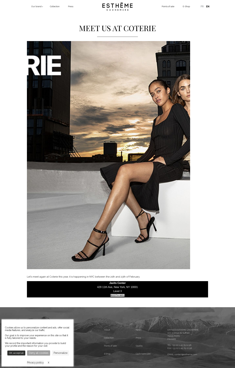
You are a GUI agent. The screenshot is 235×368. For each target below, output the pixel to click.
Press (70, 6)
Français (202, 6)
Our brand (36, 6)
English (207, 6)
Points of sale (168, 6)
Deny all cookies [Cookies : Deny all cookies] (38, 352)
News (138, 348)
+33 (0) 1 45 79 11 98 (181, 363)
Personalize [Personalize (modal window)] (60, 352)
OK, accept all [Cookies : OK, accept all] (16, 353)
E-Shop (186, 6)
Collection (55, 6)
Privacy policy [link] (35, 362)
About (107, 348)
